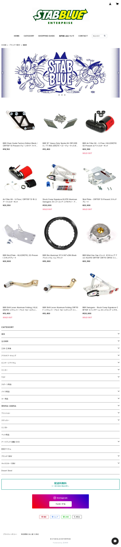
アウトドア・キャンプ (8, 356)
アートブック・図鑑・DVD (10, 442)
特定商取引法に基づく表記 (30, 534)
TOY (3, 377)
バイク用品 (5, 392)
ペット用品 (5, 435)
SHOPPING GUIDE (46, 36)
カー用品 (4, 399)
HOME (16, 36)
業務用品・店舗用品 (8, 406)
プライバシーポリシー (10, 534)
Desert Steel (6, 471)
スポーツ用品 (6, 384)
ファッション (5, 413)
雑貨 (3, 334)
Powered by (60, 543)
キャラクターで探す (8, 463)
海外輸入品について (66, 36)
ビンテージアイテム (8, 363)
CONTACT (83, 36)
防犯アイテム (6, 449)
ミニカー (4, 370)
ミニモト (4, 427)
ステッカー (5, 420)
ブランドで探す (14, 45)
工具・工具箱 (6, 348)
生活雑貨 (4, 341)
